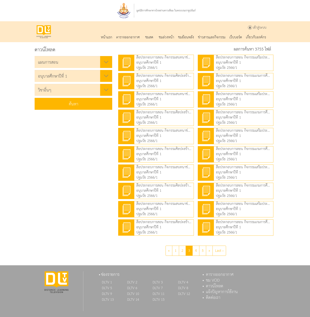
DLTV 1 (107, 282)
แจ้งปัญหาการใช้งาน (222, 292)
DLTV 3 (158, 282)
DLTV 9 (107, 294)
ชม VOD (213, 280)
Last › (219, 250)
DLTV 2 (132, 282)
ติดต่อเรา (213, 298)
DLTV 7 (158, 288)
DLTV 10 (133, 294)
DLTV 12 (184, 294)
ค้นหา (73, 104)
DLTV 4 (183, 282)
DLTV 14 (133, 299)
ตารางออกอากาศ (220, 275)
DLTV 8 (183, 288)
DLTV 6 (132, 288)
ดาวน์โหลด (214, 286)
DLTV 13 (108, 299)
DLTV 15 (159, 299)
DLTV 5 (107, 288)
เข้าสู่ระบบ (257, 27)
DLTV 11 (159, 294)
